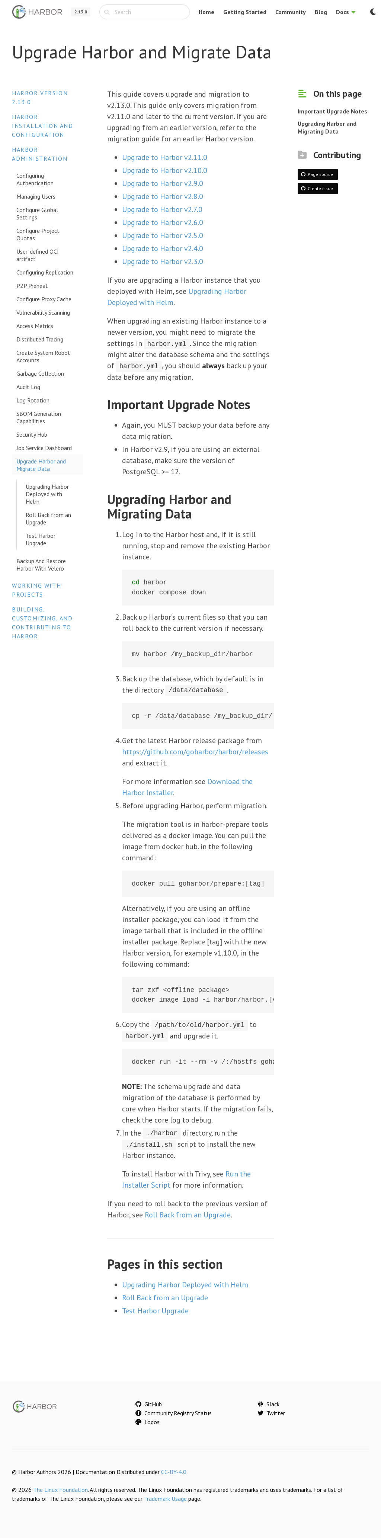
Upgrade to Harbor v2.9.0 (162, 183)
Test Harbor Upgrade (40, 539)
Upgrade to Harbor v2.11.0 (164, 157)
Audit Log (28, 387)
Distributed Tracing (39, 339)
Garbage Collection (40, 373)
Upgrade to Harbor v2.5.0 (162, 235)
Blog (321, 12)
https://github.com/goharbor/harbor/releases (195, 751)
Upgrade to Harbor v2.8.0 (162, 196)
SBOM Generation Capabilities (38, 417)
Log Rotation (32, 400)
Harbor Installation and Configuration (42, 125)
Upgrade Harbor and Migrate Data (41, 464)
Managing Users (35, 196)
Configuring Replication (44, 272)
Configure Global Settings (37, 213)
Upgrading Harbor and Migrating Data (327, 127)
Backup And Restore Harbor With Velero (41, 564)
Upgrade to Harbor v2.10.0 (164, 170)
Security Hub (31, 434)
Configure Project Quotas (38, 234)
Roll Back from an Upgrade (48, 518)
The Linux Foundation (60, 1489)
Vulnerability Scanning (43, 312)
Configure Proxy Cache (43, 299)
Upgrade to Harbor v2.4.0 (162, 248)
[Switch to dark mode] (373, 11)
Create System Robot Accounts (43, 356)
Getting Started (244, 12)
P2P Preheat (32, 285)
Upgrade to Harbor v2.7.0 (162, 209)
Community (290, 12)
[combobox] (144, 11)
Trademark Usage (165, 1498)
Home (206, 12)
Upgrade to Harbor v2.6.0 (162, 222)
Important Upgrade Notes (332, 111)
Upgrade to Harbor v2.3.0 (162, 261)
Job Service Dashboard (44, 448)
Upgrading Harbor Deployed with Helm (47, 494)
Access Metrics (34, 326)
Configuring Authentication (35, 179)
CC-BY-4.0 (173, 1471)
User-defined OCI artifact (37, 255)
